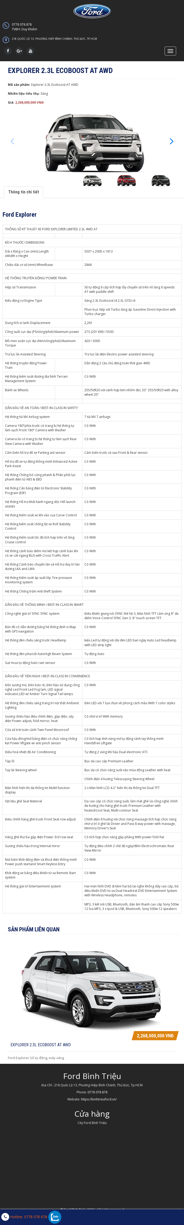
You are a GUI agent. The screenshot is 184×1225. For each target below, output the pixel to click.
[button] (170, 141)
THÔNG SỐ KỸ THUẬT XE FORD (27, 229)
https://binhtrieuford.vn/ (99, 1099)
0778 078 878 (92, 27)
